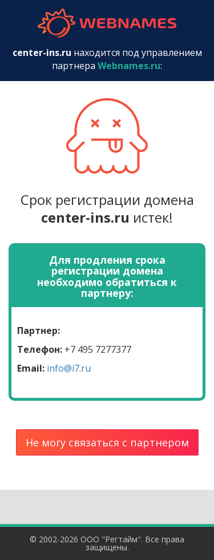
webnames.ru (107, 23)
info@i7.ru (69, 368)
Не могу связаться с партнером (107, 442)
